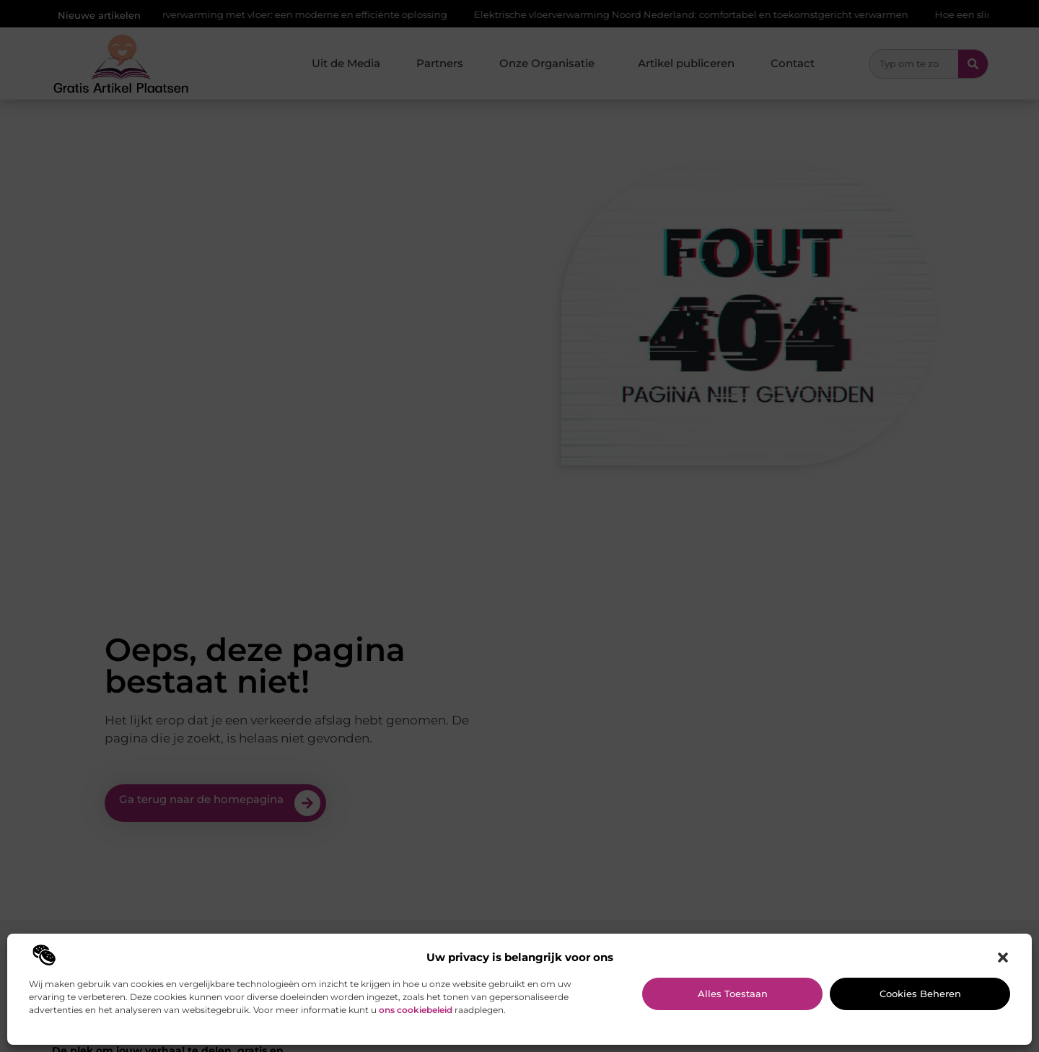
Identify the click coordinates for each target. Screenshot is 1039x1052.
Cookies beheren (920, 993)
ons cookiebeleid (415, 1009)
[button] (1003, 957)
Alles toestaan (733, 993)
